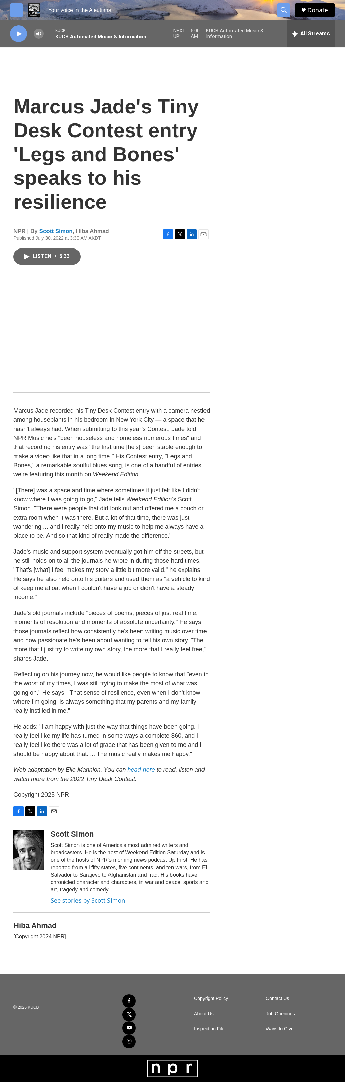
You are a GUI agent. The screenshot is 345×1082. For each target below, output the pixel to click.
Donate (317, 10)
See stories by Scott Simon (88, 900)
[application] (111, 330)
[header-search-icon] (283, 10)
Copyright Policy (211, 998)
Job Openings (280, 1013)
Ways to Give (280, 1028)
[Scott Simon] (28, 850)
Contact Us (277, 998)
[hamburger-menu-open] (16, 10)
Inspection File (209, 1028)
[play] (18, 34)
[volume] (38, 33)
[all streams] (311, 33)
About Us (204, 1013)
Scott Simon (56, 231)
